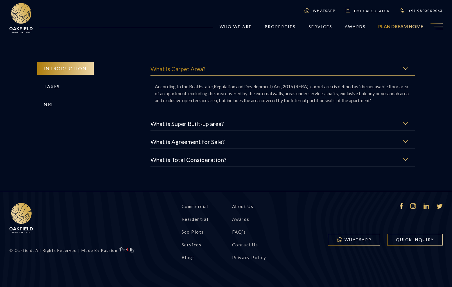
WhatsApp (319, 11)
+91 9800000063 (421, 11)
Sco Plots (193, 231)
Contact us (245, 244)
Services (320, 26)
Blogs (188, 257)
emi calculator (367, 11)
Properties (280, 26)
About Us (243, 206)
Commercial (195, 206)
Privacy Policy (249, 257)
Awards (355, 26)
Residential (195, 219)
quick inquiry (415, 239)
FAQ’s (239, 231)
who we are (236, 26)
